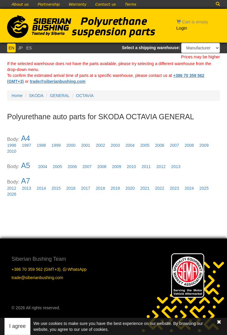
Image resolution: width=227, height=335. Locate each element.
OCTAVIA (84, 95)
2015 (56, 188)
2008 (189, 145)
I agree (17, 326)
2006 (159, 145)
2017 (85, 188)
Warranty (77, 4)
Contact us (105, 4)
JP (20, 48)
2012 (161, 166)
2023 (174, 188)
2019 (115, 188)
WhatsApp (75, 269)
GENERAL (60, 95)
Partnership (49, 4)
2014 (41, 188)
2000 (70, 145)
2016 (70, 188)
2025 (204, 188)
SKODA (36, 95)
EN (11, 48)
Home (17, 95)
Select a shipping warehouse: (151, 47)
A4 (25, 138)
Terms (130, 4)
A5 (25, 165)
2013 (175, 166)
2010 (11, 151)
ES (29, 48)
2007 (174, 145)
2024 (189, 188)
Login (181, 27)
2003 (115, 145)
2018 (100, 188)
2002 (100, 145)
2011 (146, 166)
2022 (159, 188)
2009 (204, 145)
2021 (144, 188)
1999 (56, 145)
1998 (41, 145)
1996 (11, 145)
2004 (129, 145)
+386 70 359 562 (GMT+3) (36, 269)
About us (20, 4)
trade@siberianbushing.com (58, 81)
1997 (26, 145)
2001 (85, 145)
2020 (129, 188)
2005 (144, 145)
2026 (11, 194)
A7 (25, 181)
